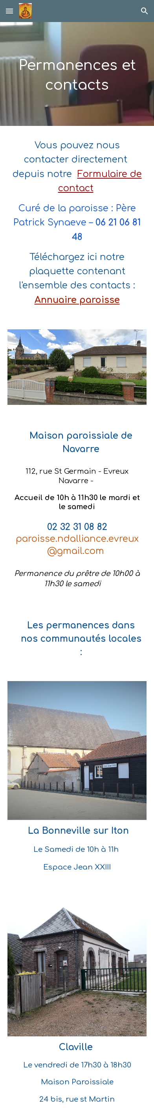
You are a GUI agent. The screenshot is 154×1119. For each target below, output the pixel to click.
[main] (76, 73)
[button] (9, 11)
